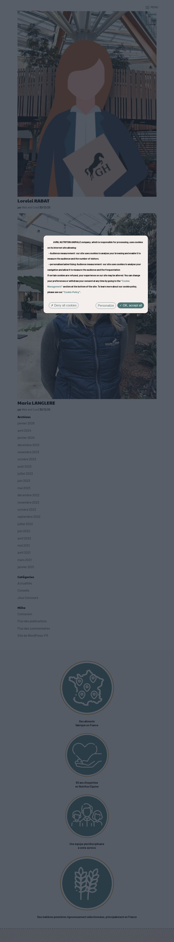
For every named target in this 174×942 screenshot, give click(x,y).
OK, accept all (130, 305)
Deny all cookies (64, 305)
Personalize (106, 305)
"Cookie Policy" (71, 292)
